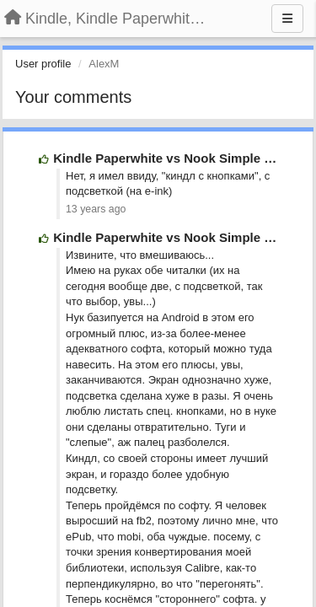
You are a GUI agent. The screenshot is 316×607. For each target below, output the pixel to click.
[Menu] (287, 18)
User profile (43, 63)
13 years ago (96, 209)
